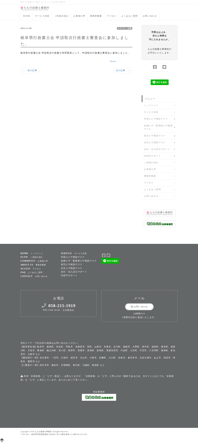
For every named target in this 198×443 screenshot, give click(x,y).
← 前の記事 (30, 70)
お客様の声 (79, 16)
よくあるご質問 (129, 16)
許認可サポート (152, 156)
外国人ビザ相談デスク (156, 119)
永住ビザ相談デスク (155, 142)
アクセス (111, 16)
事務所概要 (96, 16)
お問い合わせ (150, 16)
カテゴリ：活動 (124, 28)
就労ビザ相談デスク (155, 136)
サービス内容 (42, 16)
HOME (26, 16)
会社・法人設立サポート (157, 149)
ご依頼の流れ (61, 16)
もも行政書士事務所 (43, 431)
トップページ (151, 105)
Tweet (113, 61)
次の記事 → (123, 70)
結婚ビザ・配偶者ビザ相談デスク (158, 127)
